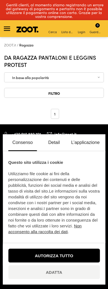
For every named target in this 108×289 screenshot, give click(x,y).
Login (81, 29)
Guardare (96, 28)
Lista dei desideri (67, 29)
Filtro (54, 93)
